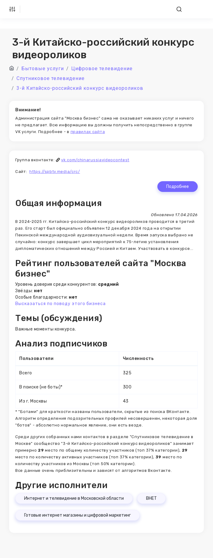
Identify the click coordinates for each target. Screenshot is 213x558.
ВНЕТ (151, 498)
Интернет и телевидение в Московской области (74, 498)
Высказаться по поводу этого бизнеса (60, 303)
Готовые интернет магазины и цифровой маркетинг (77, 515)
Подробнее (177, 186)
